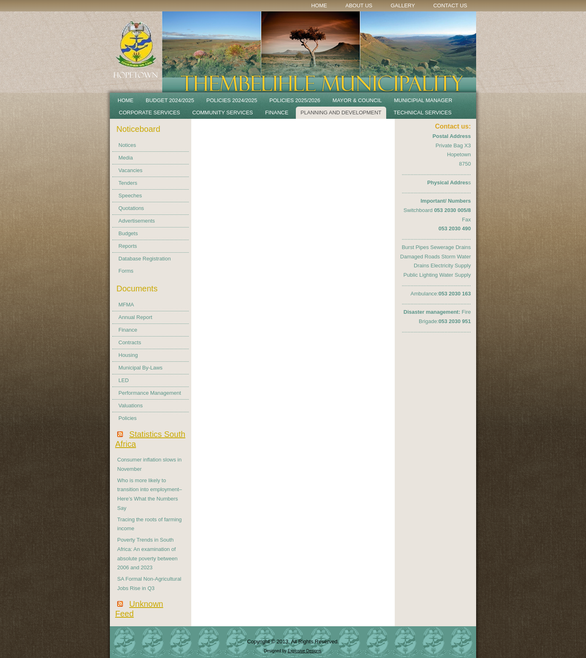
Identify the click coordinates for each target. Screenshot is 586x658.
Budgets (128, 233)
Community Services (222, 112)
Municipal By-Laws (140, 368)
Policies (127, 418)
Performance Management (149, 393)
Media (125, 158)
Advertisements (136, 221)
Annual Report (135, 317)
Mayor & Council (357, 100)
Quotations (131, 208)
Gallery (403, 5)
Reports (127, 246)
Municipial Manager (423, 100)
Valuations (130, 405)
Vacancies (130, 170)
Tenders (127, 183)
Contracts (129, 342)
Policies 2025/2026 (294, 100)
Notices (127, 145)
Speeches (130, 195)
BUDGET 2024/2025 (170, 100)
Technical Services (422, 112)
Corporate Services (149, 112)
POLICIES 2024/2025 (231, 100)
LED (123, 380)
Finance (277, 112)
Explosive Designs (304, 651)
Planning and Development (341, 112)
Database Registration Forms (144, 265)
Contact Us (450, 5)
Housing (128, 355)
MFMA (126, 305)
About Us (358, 5)
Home (319, 5)
